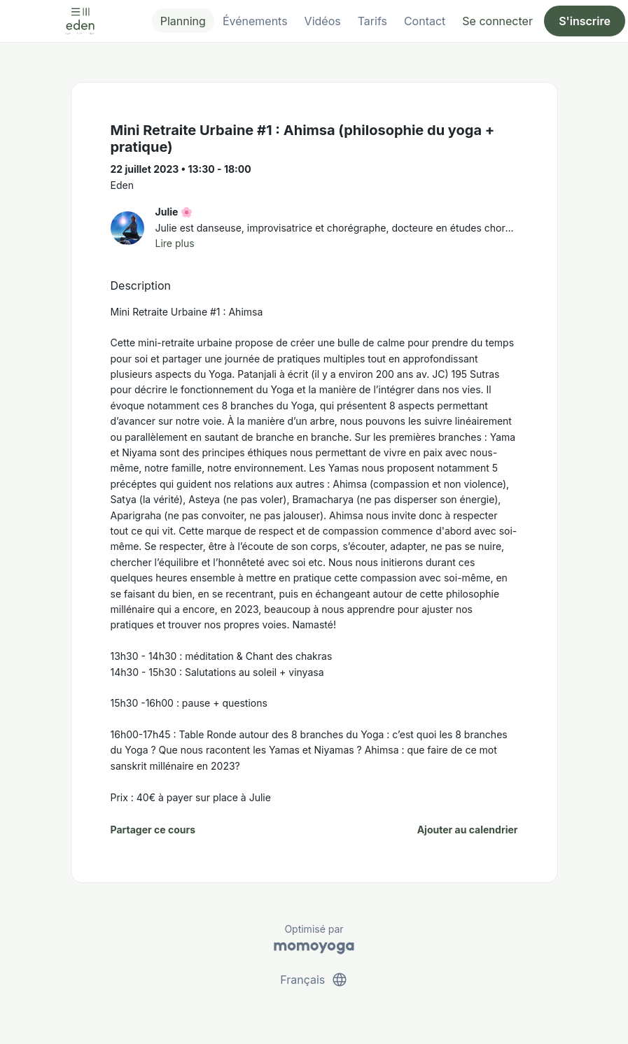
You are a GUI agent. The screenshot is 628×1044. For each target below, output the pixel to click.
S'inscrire (584, 21)
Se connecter (497, 21)
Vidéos (323, 21)
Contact (424, 21)
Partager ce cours (153, 829)
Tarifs (372, 21)
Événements (255, 21)
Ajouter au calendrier (467, 829)
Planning (183, 21)
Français (314, 979)
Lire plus (175, 243)
